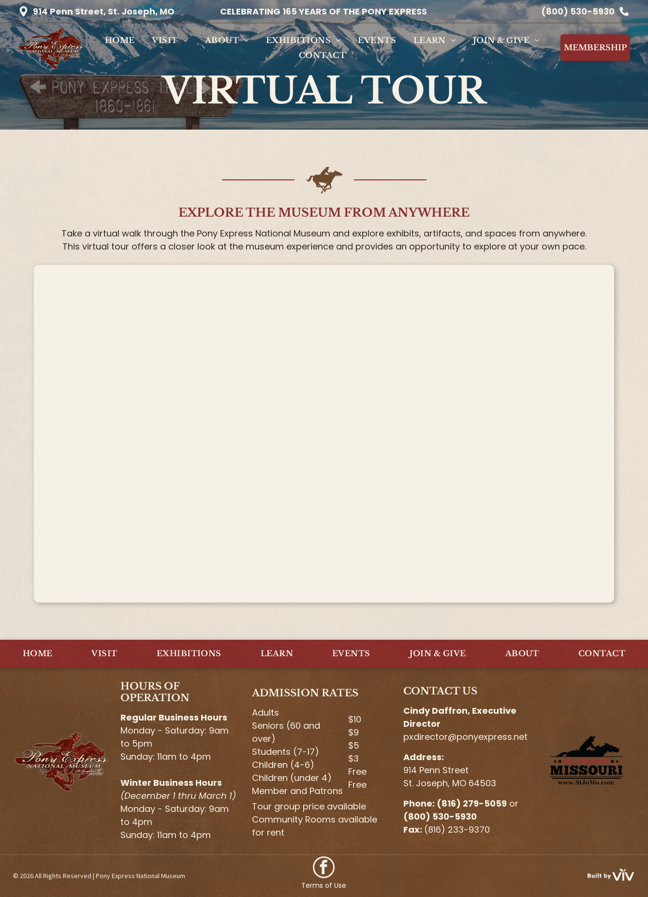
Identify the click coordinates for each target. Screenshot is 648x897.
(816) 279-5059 (472, 803)
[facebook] (324, 868)
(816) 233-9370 (457, 829)
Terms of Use (323, 885)
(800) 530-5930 (578, 11)
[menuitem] (120, 40)
